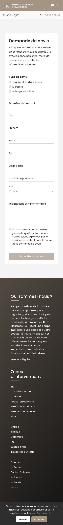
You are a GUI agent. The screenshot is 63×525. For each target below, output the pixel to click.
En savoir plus (45, 513)
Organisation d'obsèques (27, 82)
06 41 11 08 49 (52, 15)
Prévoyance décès (23, 91)
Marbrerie (18, 86)
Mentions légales (20, 359)
